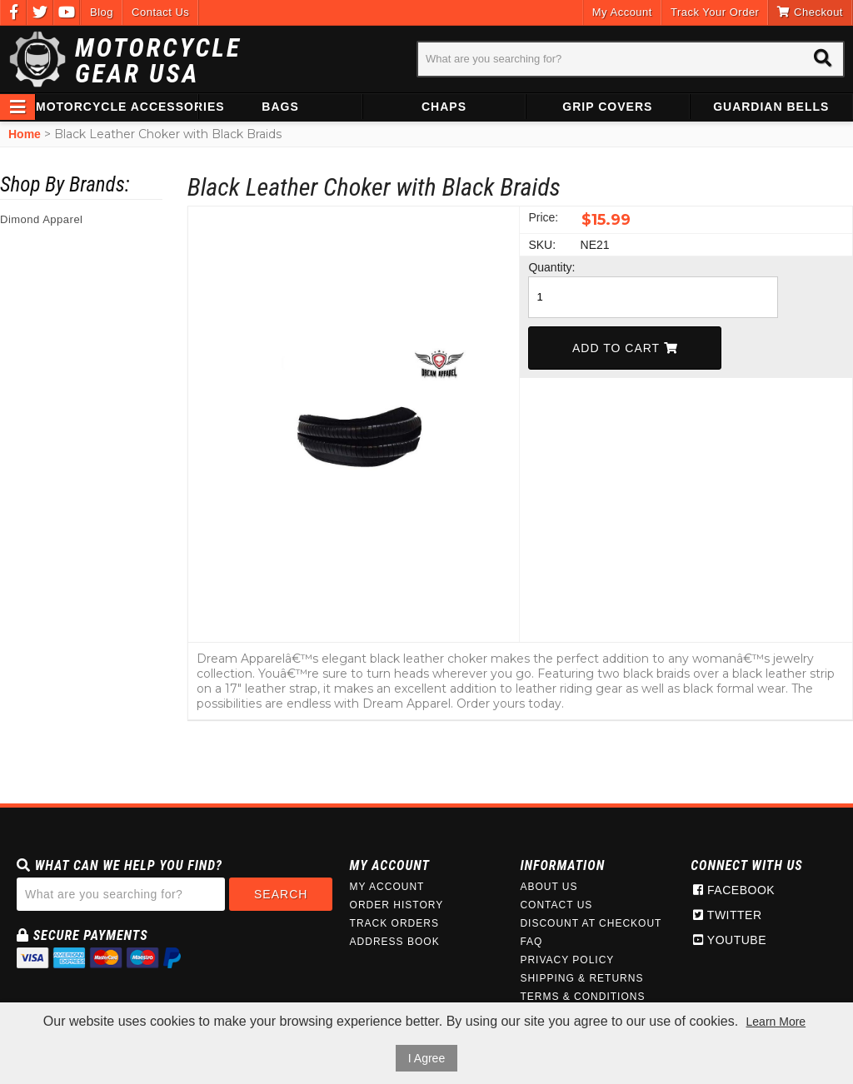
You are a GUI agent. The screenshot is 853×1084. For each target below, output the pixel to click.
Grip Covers (607, 106)
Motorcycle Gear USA (158, 61)
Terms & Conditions (582, 996)
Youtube (729, 940)
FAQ (531, 941)
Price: (543, 217)
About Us (548, 887)
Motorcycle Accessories (116, 106)
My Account (622, 12)
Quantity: (551, 267)
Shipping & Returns (581, 978)
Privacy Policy (567, 960)
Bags (280, 106)
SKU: (542, 244)
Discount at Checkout (590, 923)
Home (24, 134)
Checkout (810, 12)
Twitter (727, 915)
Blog (101, 12)
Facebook (734, 890)
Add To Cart (625, 348)
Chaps (444, 106)
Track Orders (394, 923)
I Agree (426, 1058)
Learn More (776, 1021)
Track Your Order (715, 12)
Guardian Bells (771, 106)
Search (280, 894)
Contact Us (160, 12)
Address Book (395, 941)
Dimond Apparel (41, 219)
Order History (397, 905)
